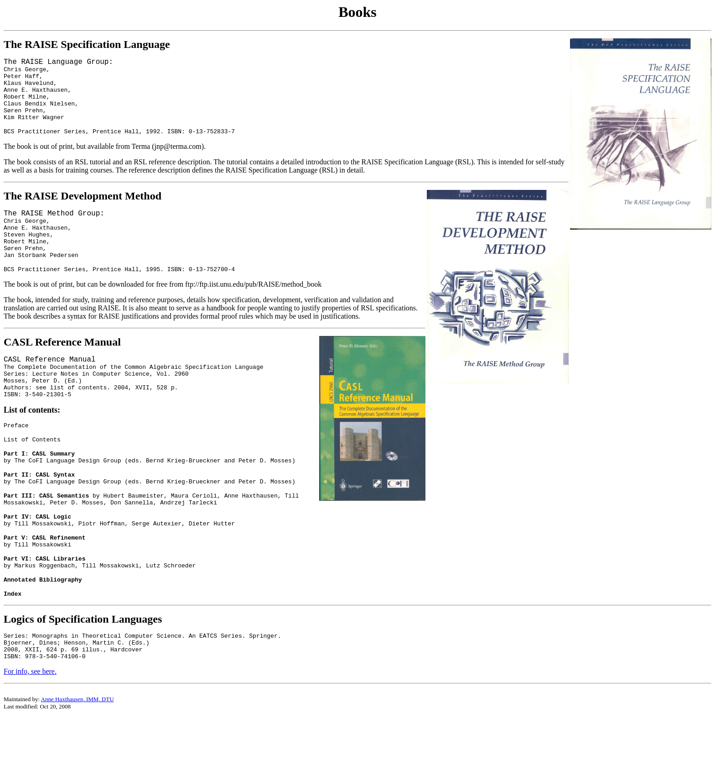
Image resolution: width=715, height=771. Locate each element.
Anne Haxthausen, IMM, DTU (77, 752)
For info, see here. (30, 725)
